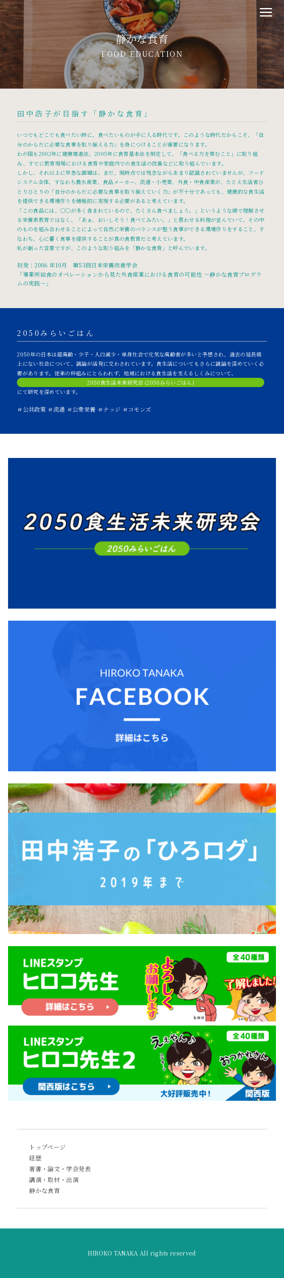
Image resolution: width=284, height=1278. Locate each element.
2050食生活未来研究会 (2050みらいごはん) (140, 382)
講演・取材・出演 (54, 1179)
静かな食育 (44, 1190)
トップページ (47, 1147)
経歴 (35, 1158)
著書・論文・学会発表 (60, 1168)
